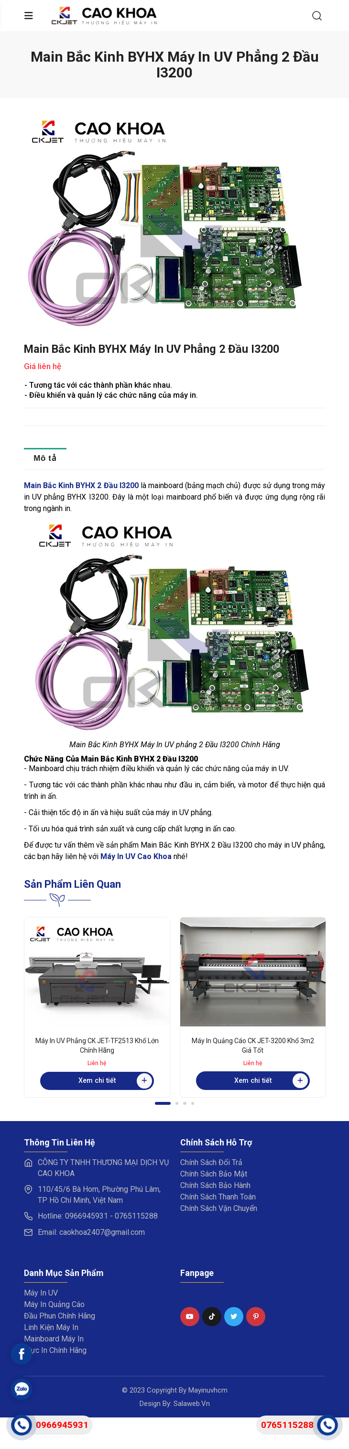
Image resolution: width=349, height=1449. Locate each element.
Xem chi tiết (115, 1081)
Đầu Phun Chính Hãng (59, 1315)
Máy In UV (41, 1292)
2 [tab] (177, 1103)
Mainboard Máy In (54, 1338)
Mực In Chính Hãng (55, 1350)
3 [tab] (184, 1103)
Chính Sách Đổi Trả (211, 1162)
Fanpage (193, 1292)
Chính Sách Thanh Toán (218, 1196)
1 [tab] (163, 1103)
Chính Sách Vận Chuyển (218, 1208)
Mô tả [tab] (44, 458)
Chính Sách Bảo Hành (215, 1185)
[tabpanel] (97, 1007)
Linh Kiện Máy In (51, 1327)
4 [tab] (193, 1103)
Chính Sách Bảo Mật (213, 1173)
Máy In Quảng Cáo (54, 1304)
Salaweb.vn (192, 1403)
